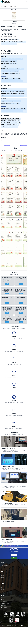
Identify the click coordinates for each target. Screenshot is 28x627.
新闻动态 (2, 592)
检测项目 (5, 6)
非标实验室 (10, 6)
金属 (20, 41)
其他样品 (15, 6)
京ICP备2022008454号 (17, 625)
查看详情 (7, 283)
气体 (15, 73)
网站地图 (22, 625)
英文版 (2, 580)
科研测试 (2, 577)
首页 (1, 6)
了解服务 (14, 557)
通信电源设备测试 (7, 145)
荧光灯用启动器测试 (23, 145)
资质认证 (2, 587)
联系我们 (2, 591)
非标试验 (2, 579)
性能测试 (4, 56)
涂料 (12, 73)
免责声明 (25, 625)
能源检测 (2, 575)
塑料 (22, 41)
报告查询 (2, 589)
